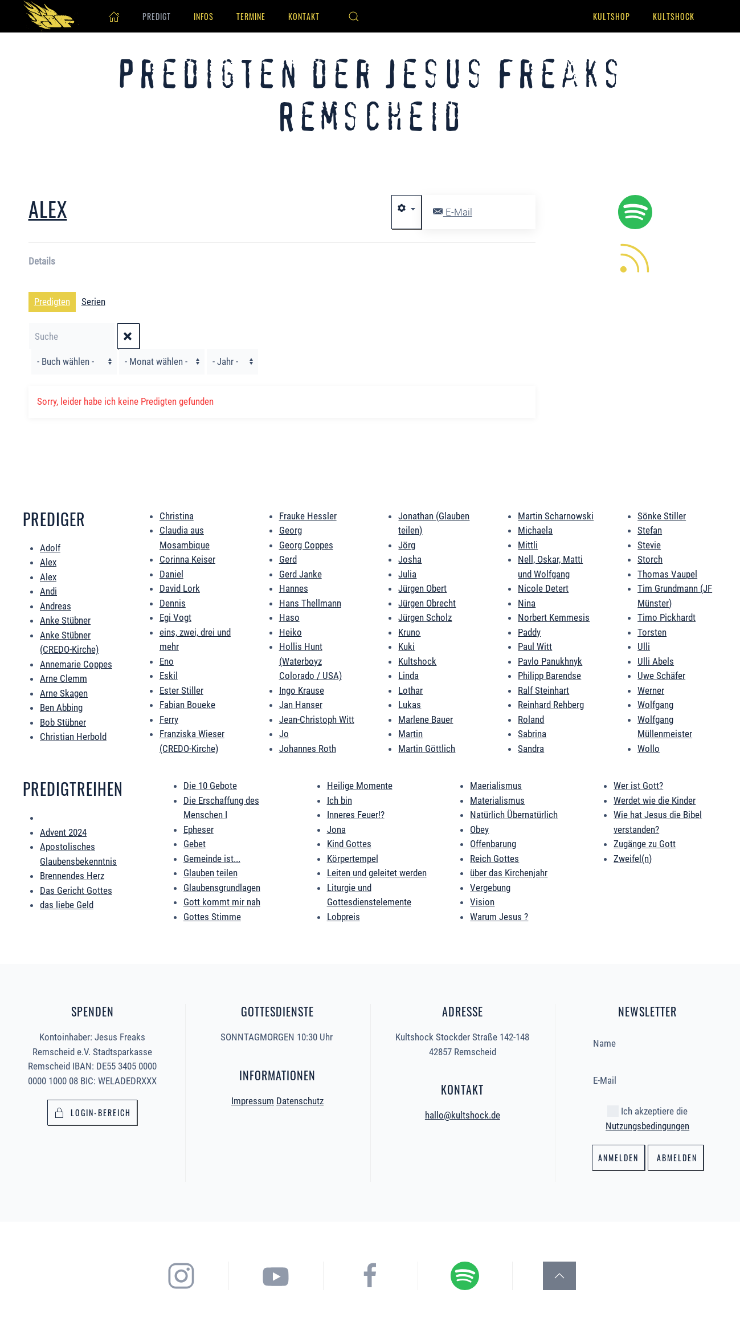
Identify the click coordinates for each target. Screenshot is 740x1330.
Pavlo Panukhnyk (550, 661)
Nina (526, 603)
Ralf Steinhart (543, 690)
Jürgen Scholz (425, 617)
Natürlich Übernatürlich (514, 814)
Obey (479, 829)
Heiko (290, 632)
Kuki (406, 646)
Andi (48, 591)
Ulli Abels (655, 661)
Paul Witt (535, 646)
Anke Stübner (65, 620)
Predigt (156, 16)
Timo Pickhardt (666, 617)
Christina (177, 516)
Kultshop (611, 16)
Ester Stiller (181, 690)
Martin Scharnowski (556, 516)
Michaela (535, 530)
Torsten (652, 632)
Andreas (55, 606)
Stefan (649, 530)
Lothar (410, 690)
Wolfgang (655, 704)
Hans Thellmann (310, 603)
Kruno (409, 632)
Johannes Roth (307, 748)
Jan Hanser (300, 704)
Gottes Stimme (212, 916)
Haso (289, 617)
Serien (93, 301)
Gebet (194, 843)
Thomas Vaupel (667, 574)
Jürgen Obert (422, 588)
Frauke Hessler (308, 516)
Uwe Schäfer (661, 675)
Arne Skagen (64, 693)
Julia (407, 574)
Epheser (198, 829)
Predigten (52, 301)
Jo (284, 733)
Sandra (531, 748)
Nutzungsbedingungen (647, 1124)
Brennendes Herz (72, 875)
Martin (410, 733)
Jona (336, 829)
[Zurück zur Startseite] (51, 16)
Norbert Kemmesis (554, 617)
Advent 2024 (63, 832)
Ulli (643, 646)
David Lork (180, 588)
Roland (531, 719)
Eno (167, 661)
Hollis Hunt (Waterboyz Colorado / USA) (310, 661)
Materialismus (497, 800)
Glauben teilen (210, 872)
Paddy (529, 632)
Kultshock (673, 16)
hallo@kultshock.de (462, 1113)
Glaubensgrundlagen (221, 887)
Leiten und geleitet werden (377, 872)
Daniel (171, 574)
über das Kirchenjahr (508, 872)
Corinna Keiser (187, 559)
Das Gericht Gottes (76, 890)
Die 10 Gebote (210, 785)
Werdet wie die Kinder (655, 800)
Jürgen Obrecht (427, 603)
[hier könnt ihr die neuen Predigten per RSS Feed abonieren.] (635, 257)
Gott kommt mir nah (221, 902)
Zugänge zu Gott (645, 843)
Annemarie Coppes (76, 664)
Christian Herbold (73, 736)
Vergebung (490, 887)
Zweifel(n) (633, 858)
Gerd (288, 559)
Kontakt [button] (304, 16)
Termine (250, 16)
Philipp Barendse (549, 675)
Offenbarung (493, 843)
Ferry (169, 719)
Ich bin (339, 800)
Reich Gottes (494, 858)
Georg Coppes (306, 545)
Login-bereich (92, 1111)
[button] (353, 16)
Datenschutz (300, 1099)
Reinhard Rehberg (551, 704)
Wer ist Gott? (638, 785)
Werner (650, 690)
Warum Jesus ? (499, 916)
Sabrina (532, 733)
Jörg (406, 545)
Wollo (648, 748)
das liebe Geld (66, 904)
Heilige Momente (360, 785)
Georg (290, 530)
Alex (47, 208)
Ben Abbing (61, 707)
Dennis (173, 603)
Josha (410, 559)
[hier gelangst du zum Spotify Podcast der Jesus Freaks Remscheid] (475, 1275)
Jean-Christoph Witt (316, 719)
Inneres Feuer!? (356, 814)
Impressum (252, 1099)
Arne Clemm (63, 678)
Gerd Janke (300, 574)
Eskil (169, 675)
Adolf (50, 548)
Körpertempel (352, 858)
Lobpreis (343, 916)
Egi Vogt (175, 617)
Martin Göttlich (426, 748)
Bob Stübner (63, 722)
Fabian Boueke (187, 704)
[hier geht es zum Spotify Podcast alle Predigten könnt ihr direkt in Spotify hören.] (635, 211)
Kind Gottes (349, 843)
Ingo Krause (301, 690)
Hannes (293, 588)
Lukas (409, 704)
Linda (408, 675)
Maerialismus (496, 785)
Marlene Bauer (425, 719)
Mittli (528, 545)
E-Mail (452, 212)
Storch (650, 559)
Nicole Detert (543, 588)
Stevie (649, 545)
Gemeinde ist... (211, 858)
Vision (482, 902)
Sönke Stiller (661, 516)
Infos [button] (204, 16)
